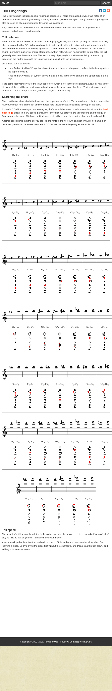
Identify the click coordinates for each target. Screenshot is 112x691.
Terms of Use (51, 641)
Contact (74, 641)
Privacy (64, 641)
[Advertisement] (37, 593)
